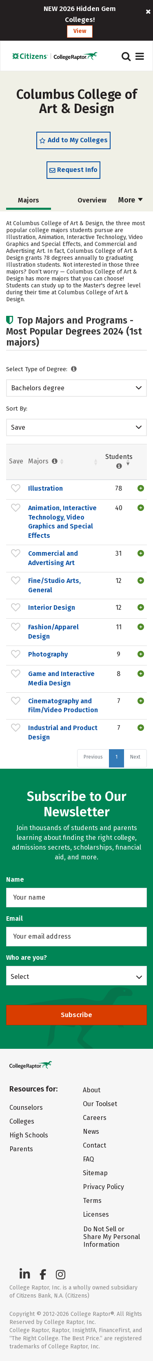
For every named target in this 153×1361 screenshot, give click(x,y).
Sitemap (95, 1173)
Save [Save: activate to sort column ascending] (16, 461)
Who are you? (26, 957)
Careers (94, 1118)
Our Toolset (100, 1104)
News (91, 1131)
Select (20, 976)
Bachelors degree (37, 388)
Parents (21, 1149)
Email (14, 918)
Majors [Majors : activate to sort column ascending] (43, 461)
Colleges (21, 1121)
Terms (92, 1200)
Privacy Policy (103, 1187)
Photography (48, 654)
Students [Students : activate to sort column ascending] (119, 461)
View (79, 31)
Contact (94, 1145)
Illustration (45, 488)
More (130, 200)
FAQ (88, 1159)
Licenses (96, 1214)
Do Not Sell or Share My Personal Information (111, 1236)
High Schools (28, 1135)
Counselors (26, 1107)
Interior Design (51, 607)
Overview (92, 200)
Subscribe (76, 1015)
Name (15, 879)
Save (18, 427)
